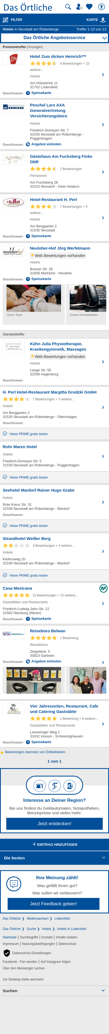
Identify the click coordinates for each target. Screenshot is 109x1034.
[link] (103, 20)
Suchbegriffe (29, 937)
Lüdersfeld (62, 918)
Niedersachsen (38, 918)
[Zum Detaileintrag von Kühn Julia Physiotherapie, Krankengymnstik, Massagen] (54, 361)
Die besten (14, 858)
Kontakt (47, 937)
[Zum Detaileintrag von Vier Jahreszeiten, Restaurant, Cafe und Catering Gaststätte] (54, 723)
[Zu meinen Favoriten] (90, 7)
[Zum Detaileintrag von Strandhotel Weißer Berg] (54, 551)
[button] (27, 953)
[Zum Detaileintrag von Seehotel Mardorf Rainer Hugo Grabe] (54, 502)
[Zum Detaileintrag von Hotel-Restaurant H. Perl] (54, 217)
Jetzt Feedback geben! (53, 903)
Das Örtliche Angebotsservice (54, 37)
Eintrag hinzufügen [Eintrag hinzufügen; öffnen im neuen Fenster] (54, 844)
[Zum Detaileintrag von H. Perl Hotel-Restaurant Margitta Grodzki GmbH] (54, 407)
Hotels (46, 929)
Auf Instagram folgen (56, 962)
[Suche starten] (68, 7)
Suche (31, 929)
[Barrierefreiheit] (102, 7)
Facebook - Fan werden (20, 962)
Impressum (11, 944)
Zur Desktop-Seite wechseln (23, 979)
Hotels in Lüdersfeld (71, 929)
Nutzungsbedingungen (38, 944)
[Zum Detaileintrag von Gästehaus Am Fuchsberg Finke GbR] (54, 172)
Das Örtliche (12, 918)
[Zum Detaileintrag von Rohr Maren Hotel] (54, 456)
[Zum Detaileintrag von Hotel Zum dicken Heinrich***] (54, 74)
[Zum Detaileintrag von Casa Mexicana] (54, 603)
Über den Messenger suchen (24, 968)
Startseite (10, 937)
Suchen (10, 990)
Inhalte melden (66, 937)
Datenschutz (67, 944)
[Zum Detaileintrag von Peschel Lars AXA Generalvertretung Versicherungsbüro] (54, 124)
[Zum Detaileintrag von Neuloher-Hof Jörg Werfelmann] (54, 263)
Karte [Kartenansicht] (96, 20)
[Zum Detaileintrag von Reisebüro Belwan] (54, 646)
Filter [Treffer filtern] (16, 20)
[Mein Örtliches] (80, 7)
